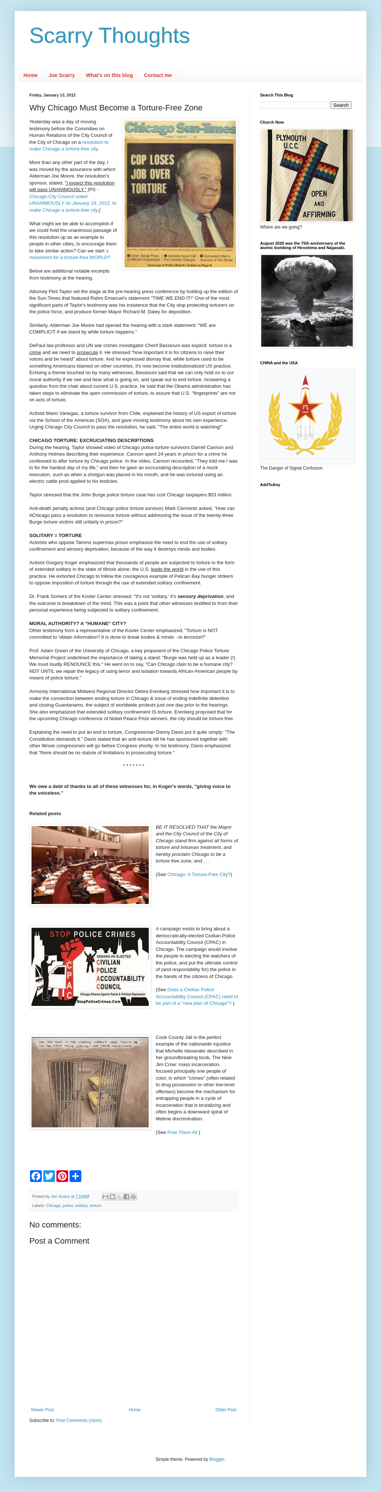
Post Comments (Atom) (79, 1420)
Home (30, 75)
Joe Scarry (62, 75)
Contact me (158, 75)
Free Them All (183, 1132)
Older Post (225, 1409)
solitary (81, 1205)
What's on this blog (109, 75)
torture (95, 1205)
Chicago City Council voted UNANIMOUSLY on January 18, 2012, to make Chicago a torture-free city (72, 203)
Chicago (53, 1205)
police (68, 1205)
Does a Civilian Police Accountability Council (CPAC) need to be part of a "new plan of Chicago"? (197, 996)
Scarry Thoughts (109, 35)
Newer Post (42, 1409)
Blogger (216, 1459)
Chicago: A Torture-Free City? (199, 874)
